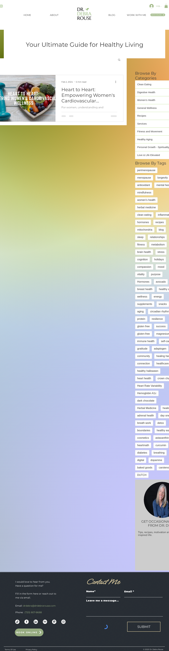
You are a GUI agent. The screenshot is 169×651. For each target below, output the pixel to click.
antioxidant (143, 185)
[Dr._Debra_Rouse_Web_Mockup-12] (26, 622)
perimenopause (146, 170)
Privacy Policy (31, 650)
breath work (144, 423)
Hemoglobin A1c (146, 393)
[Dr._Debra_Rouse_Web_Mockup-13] (36, 622)
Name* (91, 591)
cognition (142, 259)
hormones (143, 222)
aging (140, 311)
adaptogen (160, 348)
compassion (144, 266)
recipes (159, 222)
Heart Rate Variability (149, 385)
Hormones (143, 281)
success (161, 326)
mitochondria (144, 229)
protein (141, 318)
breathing (159, 452)
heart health (144, 378)
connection (143, 363)
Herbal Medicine (146, 408)
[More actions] (117, 82)
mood (161, 266)
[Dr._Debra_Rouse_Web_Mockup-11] (54, 622)
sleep (140, 237)
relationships (157, 237)
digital (140, 460)
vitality (140, 274)
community (143, 356)
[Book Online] (157, 15)
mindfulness (144, 192)
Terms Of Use (10, 650)
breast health (145, 289)
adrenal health (145, 415)
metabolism (158, 244)
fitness (141, 244)
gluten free (143, 326)
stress (161, 252)
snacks (163, 304)
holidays (159, 259)
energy (158, 296)
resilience (157, 318)
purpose (155, 274)
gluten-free (143, 333)
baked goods (144, 467)
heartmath (143, 445)
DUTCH (141, 475)
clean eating (144, 214)
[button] (166, 6)
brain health (144, 252)
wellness (142, 296)
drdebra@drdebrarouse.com (39, 605)
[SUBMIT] (143, 627)
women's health (146, 200)
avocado (161, 281)
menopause (144, 177)
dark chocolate (145, 400)
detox (160, 423)
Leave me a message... (102, 600)
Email (128, 591)
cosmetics (143, 437)
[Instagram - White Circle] (63, 622)
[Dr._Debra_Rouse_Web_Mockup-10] (45, 622)
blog (161, 229)
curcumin (160, 445)
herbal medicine (146, 207)
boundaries (143, 430)
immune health (146, 341)
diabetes (142, 452)
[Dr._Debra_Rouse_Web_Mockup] (17, 622)
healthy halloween (147, 371)
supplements (144, 304)
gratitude (142, 348)
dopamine (156, 460)
